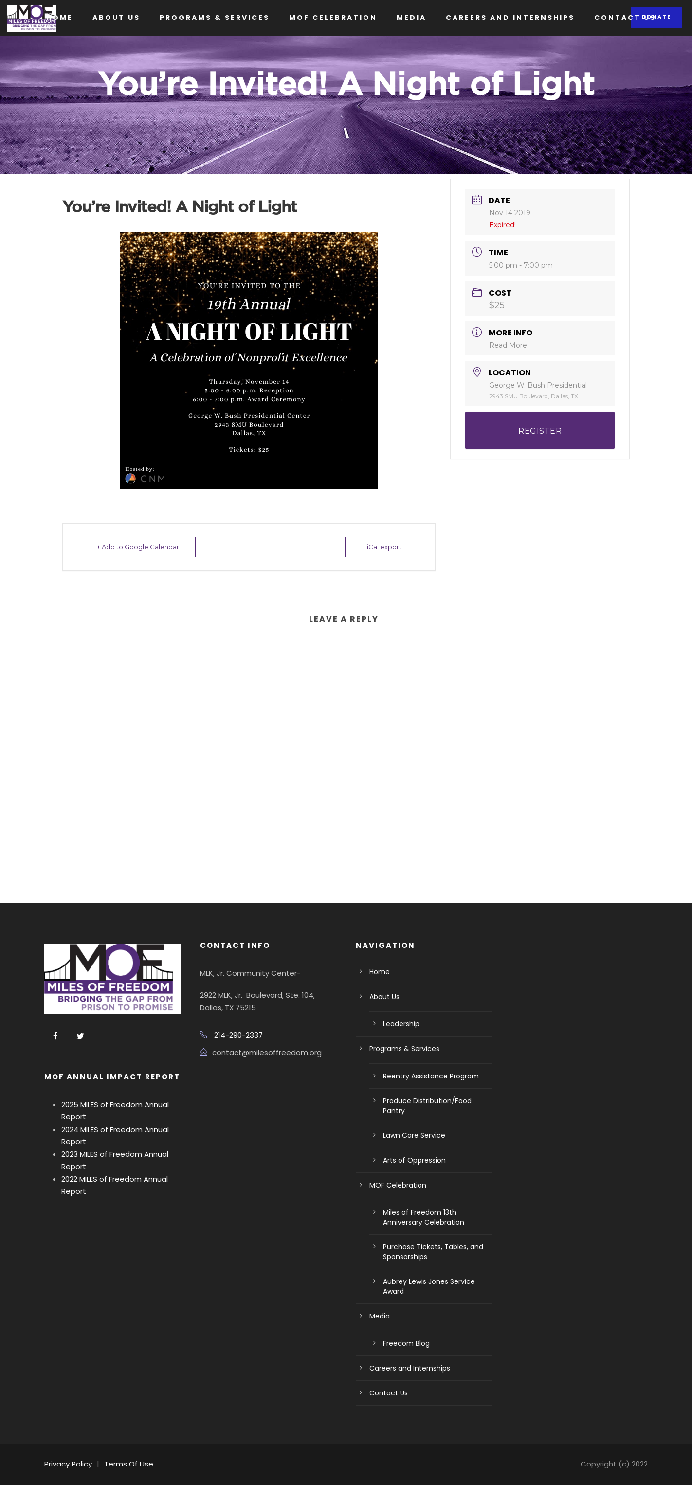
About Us (116, 17)
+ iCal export (381, 547)
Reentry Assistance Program (431, 1076)
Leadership (401, 1024)
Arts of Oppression (414, 1160)
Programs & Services (215, 17)
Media (411, 17)
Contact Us (625, 17)
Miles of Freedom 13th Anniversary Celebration (423, 1217)
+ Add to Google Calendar (138, 547)
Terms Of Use (128, 1464)
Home (59, 17)
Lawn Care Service (414, 1135)
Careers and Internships (510, 17)
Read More (508, 345)
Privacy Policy (68, 1464)
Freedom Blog (406, 1343)
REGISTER (540, 431)
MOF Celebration (333, 17)
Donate (656, 16)
